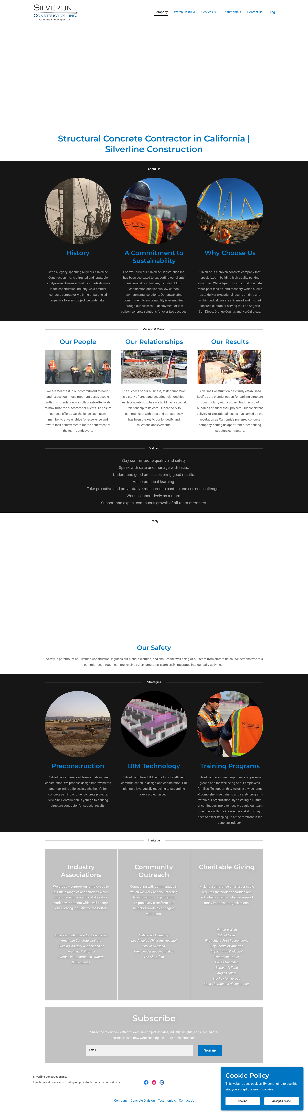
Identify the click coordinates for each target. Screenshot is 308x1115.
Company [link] (161, 12)
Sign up (210, 1050)
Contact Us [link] (254, 12)
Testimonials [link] (232, 12)
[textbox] (139, 1050)
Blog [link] (272, 12)
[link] (55, 12)
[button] (209, 12)
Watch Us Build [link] (184, 12)
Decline (245, 1100)
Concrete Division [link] (143, 1100)
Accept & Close (282, 1100)
